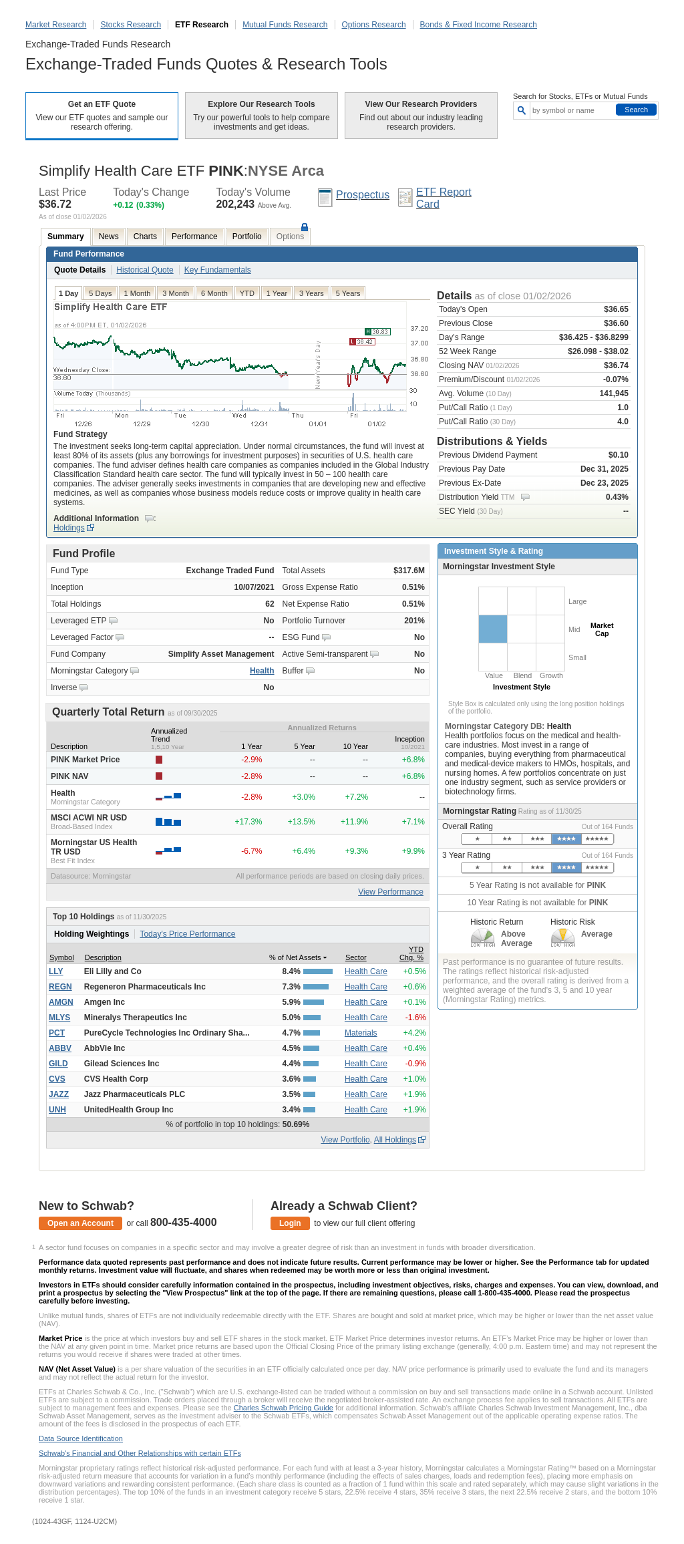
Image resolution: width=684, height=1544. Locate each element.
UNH (57, 1109)
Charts (145, 236)
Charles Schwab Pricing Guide (283, 1408)
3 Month (175, 293)
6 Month (214, 293)
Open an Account (80, 1223)
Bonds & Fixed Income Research (478, 24)
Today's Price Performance (187, 934)
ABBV (60, 1048)
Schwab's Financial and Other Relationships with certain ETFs (140, 1453)
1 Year (277, 293)
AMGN (61, 1002)
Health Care (366, 971)
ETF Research (201, 24)
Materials (361, 1033)
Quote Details (80, 270)
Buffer (293, 670)
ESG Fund (301, 637)
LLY (56, 971)
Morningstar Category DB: (496, 726)
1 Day (68, 293)
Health (262, 670)
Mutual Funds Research (284, 24)
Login (290, 1223)
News (109, 236)
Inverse (64, 687)
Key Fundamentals (217, 270)
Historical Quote (144, 270)
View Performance (390, 892)
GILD (58, 1063)
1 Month (137, 293)
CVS (57, 1079)
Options (290, 236)
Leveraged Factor (82, 637)
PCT (57, 1033)
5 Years (348, 293)
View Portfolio (345, 1139)
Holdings (69, 527)
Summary (65, 236)
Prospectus (362, 194)
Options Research (374, 24)
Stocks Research (130, 24)
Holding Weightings (91, 934)
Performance (195, 236)
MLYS (59, 1017)
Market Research (55, 24)
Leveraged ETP (78, 620)
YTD (247, 293)
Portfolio (247, 236)
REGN (60, 986)
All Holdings (395, 1139)
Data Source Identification (81, 1438)
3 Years (311, 293)
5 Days (100, 293)
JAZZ (59, 1094)
